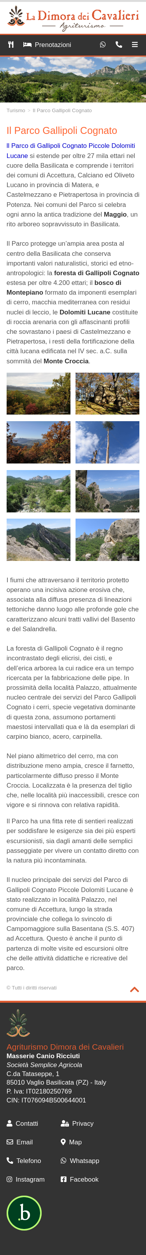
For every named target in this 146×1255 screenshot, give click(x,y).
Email (20, 1142)
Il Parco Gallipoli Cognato (62, 110)
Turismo (16, 110)
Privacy (77, 1123)
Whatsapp (80, 1161)
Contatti (22, 1123)
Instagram (26, 1179)
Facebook (80, 1179)
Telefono (24, 1161)
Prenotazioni (47, 45)
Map (71, 1142)
